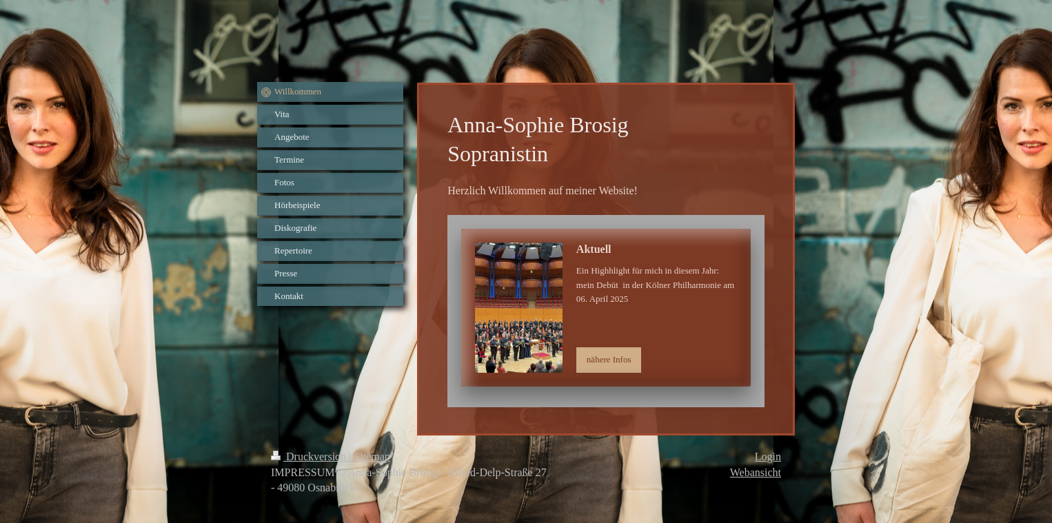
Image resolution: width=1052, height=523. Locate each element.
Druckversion (310, 456)
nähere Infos (609, 359)
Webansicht (755, 472)
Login (768, 456)
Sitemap (372, 456)
